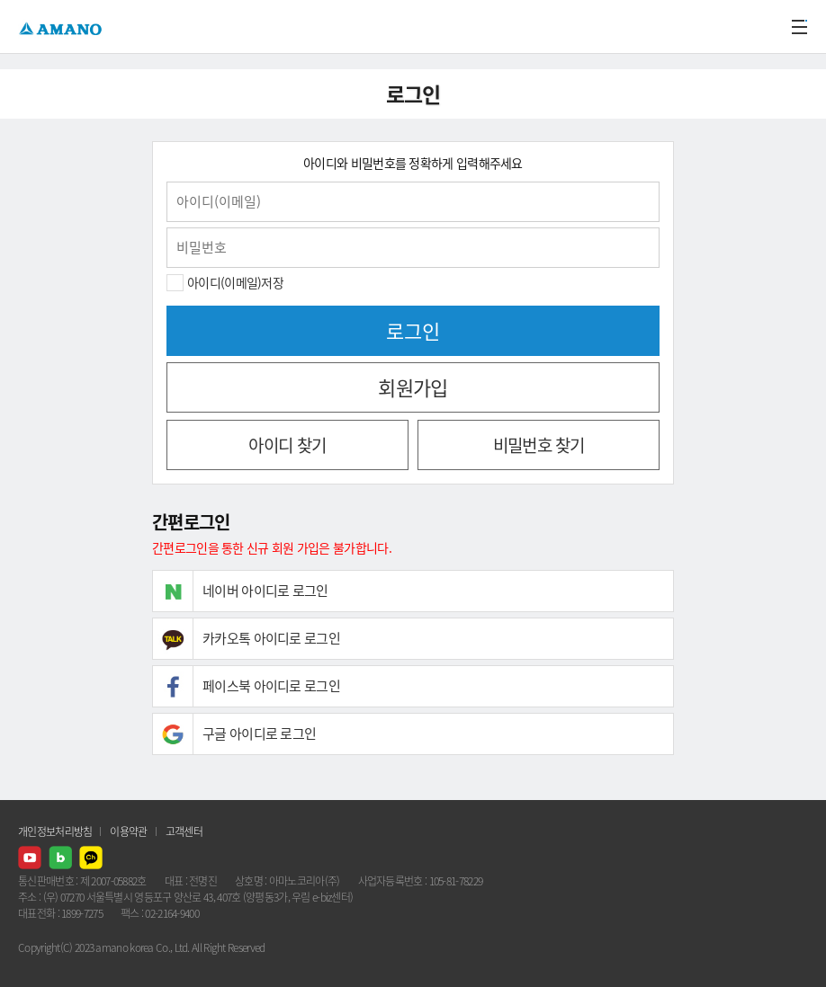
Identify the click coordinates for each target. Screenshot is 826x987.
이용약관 (128, 831)
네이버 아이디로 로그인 (265, 590)
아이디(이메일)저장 (235, 282)
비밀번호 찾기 (539, 445)
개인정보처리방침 (55, 831)
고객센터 (184, 831)
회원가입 (412, 387)
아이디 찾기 (287, 445)
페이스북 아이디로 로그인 (271, 686)
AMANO (62, 26)
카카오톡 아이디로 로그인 (271, 638)
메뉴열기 (799, 27)
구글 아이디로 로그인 (259, 733)
